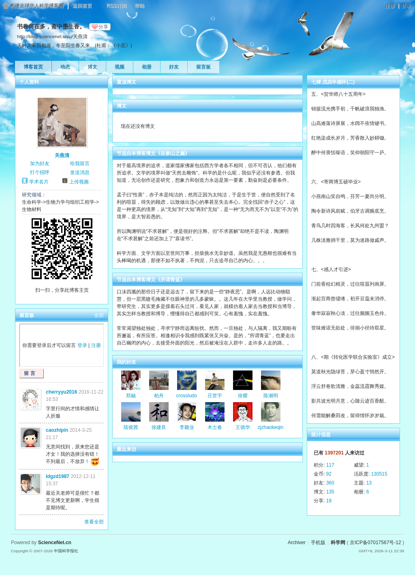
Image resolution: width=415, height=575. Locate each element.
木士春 (215, 427)
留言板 (203, 67)
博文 (92, 67)
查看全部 (94, 522)
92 (329, 474)
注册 (390, 6)
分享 (103, 27)
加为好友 (39, 163)
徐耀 (243, 395)
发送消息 (80, 172)
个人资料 (29, 82)
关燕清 (62, 155)
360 (330, 483)
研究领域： (34, 195)
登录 (406, 6)
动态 (65, 67)
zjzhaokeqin (270, 427)
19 (329, 501)
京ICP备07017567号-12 (375, 542)
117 (330, 465)
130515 (379, 474)
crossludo (186, 395)
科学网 (338, 542)
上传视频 (79, 182)
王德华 (242, 427)
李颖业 (187, 427)
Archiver (297, 542)
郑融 (131, 395)
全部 (99, 315)
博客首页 (33, 67)
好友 (174, 67)
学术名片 (39, 182)
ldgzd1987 (57, 476)
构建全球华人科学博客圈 (37, 6)
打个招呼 (39, 172)
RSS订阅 (116, 6)
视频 (119, 67)
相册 (147, 67)
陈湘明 (270, 395)
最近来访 (126, 449)
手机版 (318, 542)
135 (330, 492)
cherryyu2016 (61, 392)
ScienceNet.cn (54, 542)
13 (369, 483)
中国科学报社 (66, 551)
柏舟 (159, 395)
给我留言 (80, 163)
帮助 (139, 6)
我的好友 (126, 362)
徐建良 (159, 427)
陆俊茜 (131, 427)
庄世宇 (215, 395)
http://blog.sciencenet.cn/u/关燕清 (52, 36)
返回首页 (82, 6)
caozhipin (57, 430)
